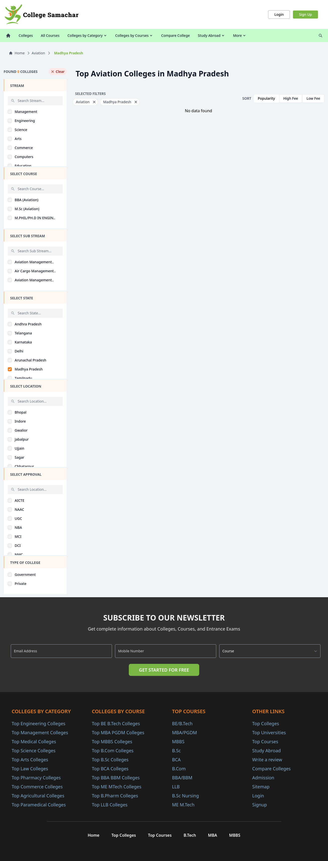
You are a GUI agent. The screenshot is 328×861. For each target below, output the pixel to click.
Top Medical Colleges (34, 742)
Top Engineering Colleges (38, 723)
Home (17, 53)
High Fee (290, 98)
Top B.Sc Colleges (110, 760)
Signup (259, 805)
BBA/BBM (182, 778)
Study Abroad (211, 35)
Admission (263, 778)
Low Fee (313, 98)
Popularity (266, 98)
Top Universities (269, 732)
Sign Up (305, 14)
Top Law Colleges (30, 769)
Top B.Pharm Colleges (115, 796)
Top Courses (265, 742)
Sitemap (261, 787)
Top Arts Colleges (30, 760)
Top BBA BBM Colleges (116, 778)
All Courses (50, 35)
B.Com (179, 769)
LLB (176, 787)
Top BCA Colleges (110, 769)
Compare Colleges (271, 769)
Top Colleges (265, 723)
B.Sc (176, 751)
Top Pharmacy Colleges (36, 778)
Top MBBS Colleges (112, 742)
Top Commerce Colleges (37, 787)
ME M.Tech (183, 805)
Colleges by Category (87, 35)
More (239, 35)
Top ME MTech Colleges (117, 787)
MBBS (178, 742)
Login (279, 14)
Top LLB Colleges (110, 805)
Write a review (267, 760)
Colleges (26, 35)
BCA (176, 760)
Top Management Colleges (40, 732)
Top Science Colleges (34, 751)
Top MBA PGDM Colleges (118, 732)
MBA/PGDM (184, 732)
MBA (212, 835)
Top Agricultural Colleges (38, 796)
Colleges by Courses (134, 35)
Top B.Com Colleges (113, 751)
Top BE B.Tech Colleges (116, 723)
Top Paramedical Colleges (39, 805)
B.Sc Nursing (185, 796)
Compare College (175, 35)
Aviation (38, 53)
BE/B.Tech (182, 723)
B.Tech (190, 835)
